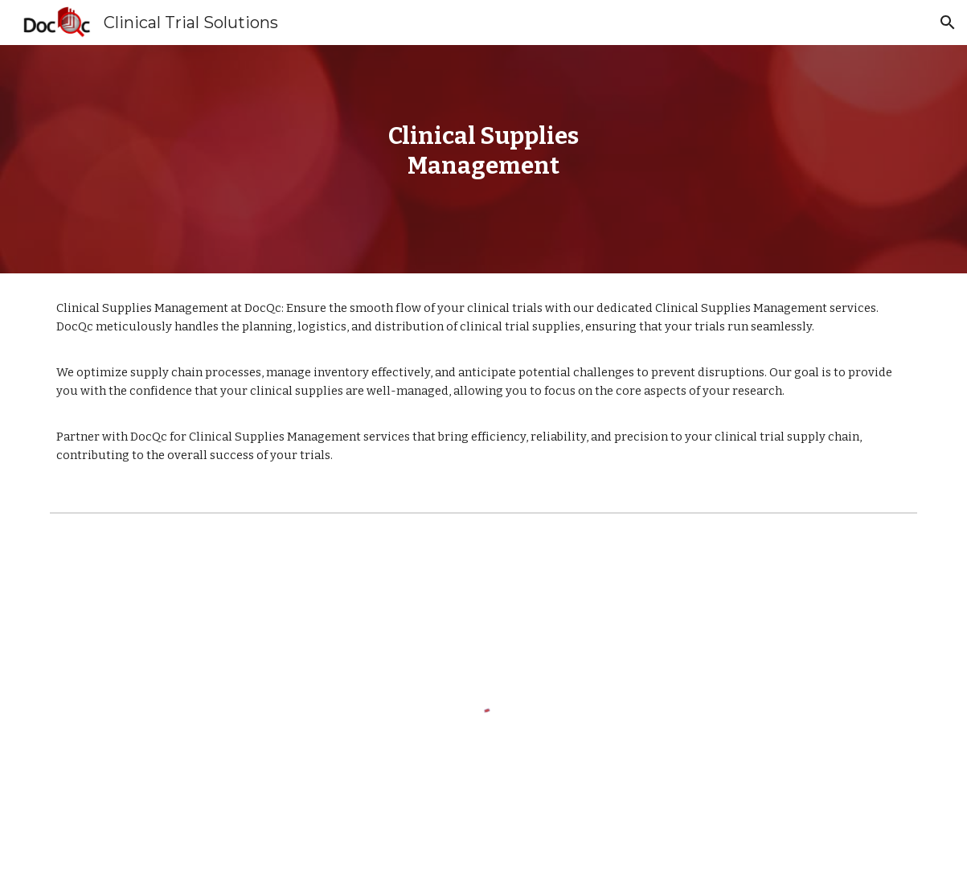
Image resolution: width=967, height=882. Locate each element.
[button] (947, 22)
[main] (483, 159)
